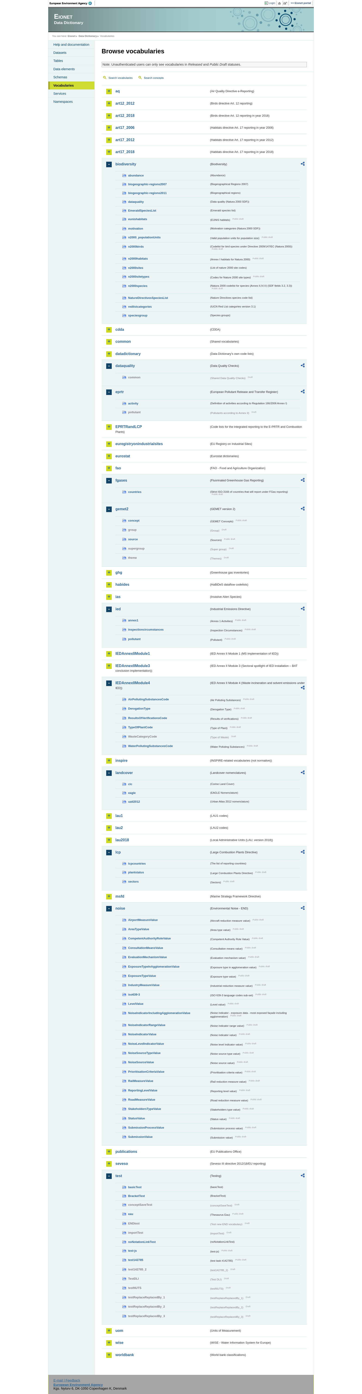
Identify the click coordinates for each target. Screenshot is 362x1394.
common (123, 341)
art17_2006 (125, 128)
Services (59, 93)
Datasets (59, 53)
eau (130, 1214)
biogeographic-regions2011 (147, 193)
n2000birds (136, 246)
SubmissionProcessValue (146, 1127)
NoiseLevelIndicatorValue (146, 1043)
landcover (124, 773)
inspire (121, 760)
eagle (132, 793)
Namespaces (63, 101)
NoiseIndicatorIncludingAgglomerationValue (159, 1013)
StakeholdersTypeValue (144, 1109)
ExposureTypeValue (142, 976)
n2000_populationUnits (144, 237)
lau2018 (122, 840)
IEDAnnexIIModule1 (132, 654)
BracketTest (136, 1196)
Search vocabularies (121, 77)
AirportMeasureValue (143, 920)
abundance (136, 175)
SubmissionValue (140, 1137)
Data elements (64, 69)
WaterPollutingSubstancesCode (150, 746)
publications (126, 1152)
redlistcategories (140, 306)
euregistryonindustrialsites (139, 444)
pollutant (134, 639)
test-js (132, 1250)
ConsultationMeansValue (145, 948)
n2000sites (135, 268)
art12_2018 (125, 116)
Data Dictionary (87, 36)
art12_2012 (125, 103)
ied (118, 609)
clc (130, 784)
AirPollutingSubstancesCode (148, 699)
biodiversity (125, 164)
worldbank (124, 1355)
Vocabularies (63, 85)
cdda (119, 329)
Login (272, 3)
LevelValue (135, 1003)
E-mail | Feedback (66, 1380)
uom (119, 1331)
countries (135, 492)
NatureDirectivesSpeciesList (148, 298)
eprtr (119, 392)
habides (122, 584)
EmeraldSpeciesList (142, 210)
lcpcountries (137, 863)
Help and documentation (71, 44)
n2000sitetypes (138, 276)
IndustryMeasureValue (144, 985)
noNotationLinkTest (142, 1242)
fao (118, 468)
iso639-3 (134, 994)
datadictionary (128, 354)
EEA (72, 3)
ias (118, 597)
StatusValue (136, 1118)
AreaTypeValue (138, 929)
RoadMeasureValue (141, 1099)
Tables (58, 61)
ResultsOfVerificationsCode (147, 718)
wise (119, 1343)
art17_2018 (125, 152)
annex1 (133, 620)
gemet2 (121, 509)
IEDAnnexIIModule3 (132, 666)
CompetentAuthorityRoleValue (149, 938)
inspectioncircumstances (146, 629)
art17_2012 (125, 140)
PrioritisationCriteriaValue (146, 1071)
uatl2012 (134, 801)
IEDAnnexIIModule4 (132, 683)
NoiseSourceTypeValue (144, 1053)
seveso (121, 1164)
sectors (133, 881)
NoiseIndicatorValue (142, 1034)
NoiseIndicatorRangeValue (146, 1025)
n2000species (137, 286)
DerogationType (139, 708)
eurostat (122, 456)
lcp (118, 852)
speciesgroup (137, 315)
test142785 (135, 1260)
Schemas (60, 77)
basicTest (135, 1187)
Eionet (71, 36)
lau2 (119, 828)
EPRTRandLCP (128, 427)
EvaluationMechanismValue (147, 957)
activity (133, 403)
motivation (135, 228)
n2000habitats (138, 258)
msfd (119, 896)
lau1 (119, 816)
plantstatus (136, 872)
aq (117, 91)
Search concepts (154, 77)
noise (120, 908)
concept (133, 520)
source (133, 539)
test (118, 1176)
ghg (118, 572)
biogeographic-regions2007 (147, 184)
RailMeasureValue (140, 1081)
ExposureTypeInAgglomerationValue (153, 966)
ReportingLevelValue (142, 1090)
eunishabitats (137, 219)
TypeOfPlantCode (140, 727)
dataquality (136, 201)
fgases (121, 480)
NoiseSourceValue (141, 1062)
